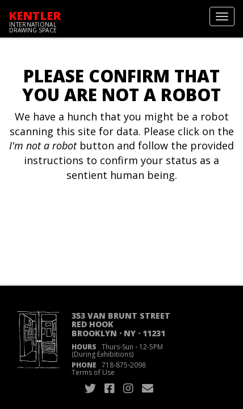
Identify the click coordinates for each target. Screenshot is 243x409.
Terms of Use (93, 372)
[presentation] (103, 219)
